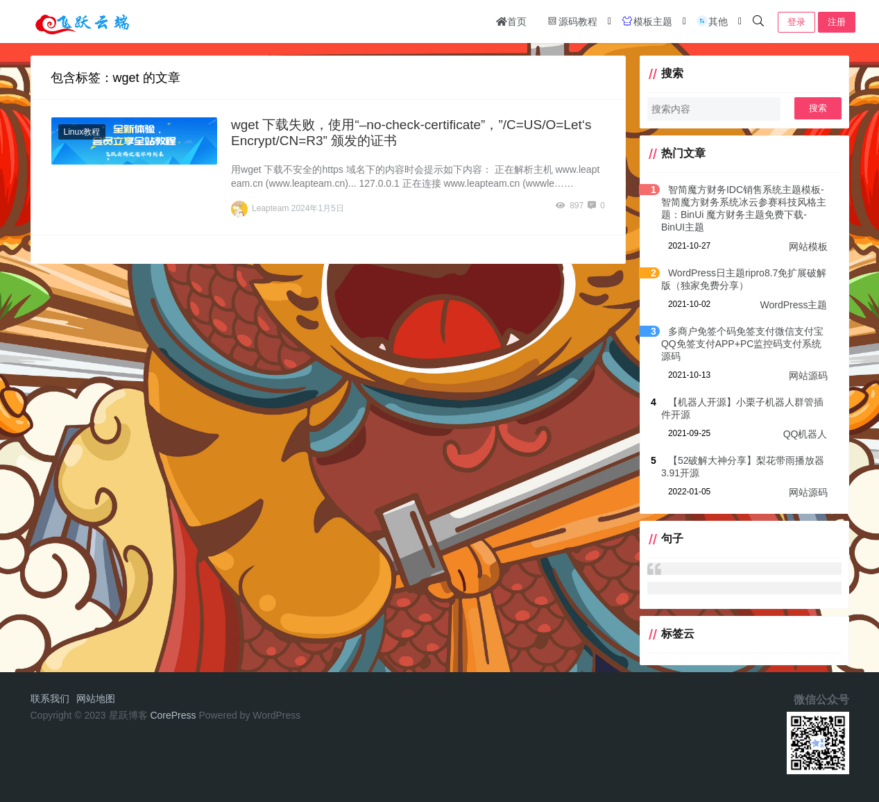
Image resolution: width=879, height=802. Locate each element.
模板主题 (646, 21)
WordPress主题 (794, 304)
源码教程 (571, 21)
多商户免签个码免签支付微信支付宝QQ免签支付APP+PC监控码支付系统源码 (742, 344)
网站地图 (95, 698)
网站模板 (808, 246)
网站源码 (808, 375)
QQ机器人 (805, 434)
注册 (837, 22)
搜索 (818, 108)
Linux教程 (82, 132)
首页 (511, 21)
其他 (712, 21)
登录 (796, 22)
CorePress (173, 715)
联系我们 (50, 698)
